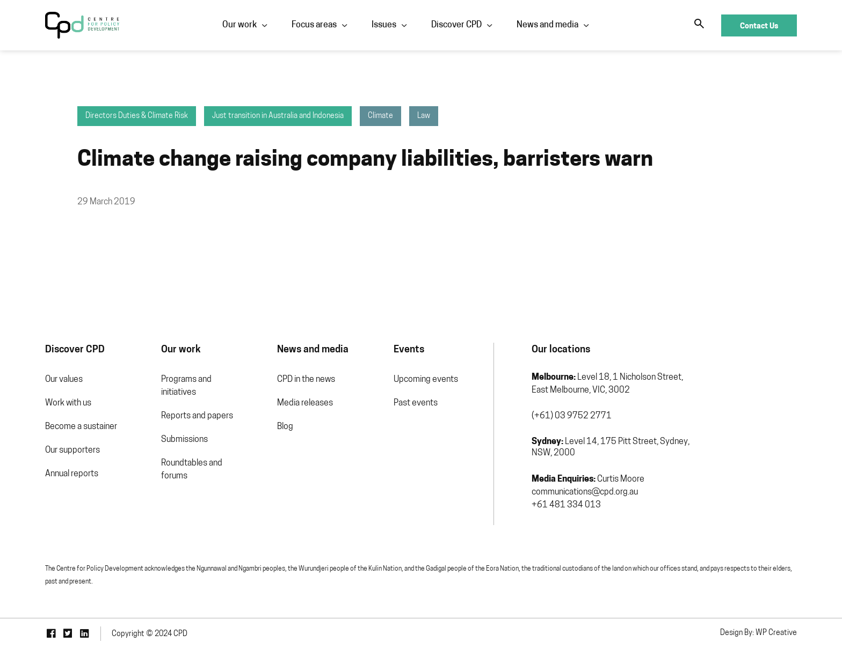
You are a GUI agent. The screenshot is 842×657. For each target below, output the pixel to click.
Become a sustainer (81, 427)
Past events (416, 403)
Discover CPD (456, 25)
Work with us (68, 403)
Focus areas (314, 25)
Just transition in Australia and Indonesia (278, 116)
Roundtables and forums (191, 470)
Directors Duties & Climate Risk (136, 116)
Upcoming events (426, 379)
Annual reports (71, 474)
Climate (380, 116)
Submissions (184, 439)
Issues (384, 25)
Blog (285, 427)
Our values (64, 379)
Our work (239, 25)
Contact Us (759, 25)
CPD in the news (306, 379)
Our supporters (72, 450)
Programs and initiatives (186, 386)
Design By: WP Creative (758, 633)
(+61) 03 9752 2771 (572, 416)
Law (423, 116)
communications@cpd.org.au (585, 492)
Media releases (305, 403)
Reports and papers (197, 416)
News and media (547, 25)
